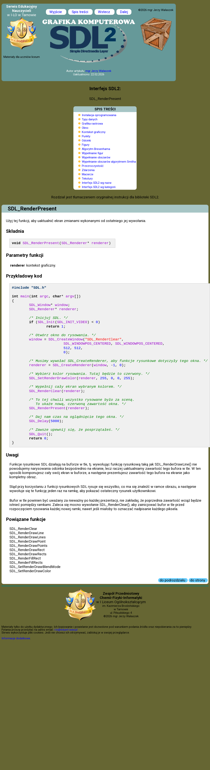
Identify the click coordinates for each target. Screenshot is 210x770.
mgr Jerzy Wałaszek (98, 71)
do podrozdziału (173, 580)
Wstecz (104, 12)
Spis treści (80, 12)
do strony (198, 580)
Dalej (124, 12)
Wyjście (56, 12)
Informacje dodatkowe (16, 638)
